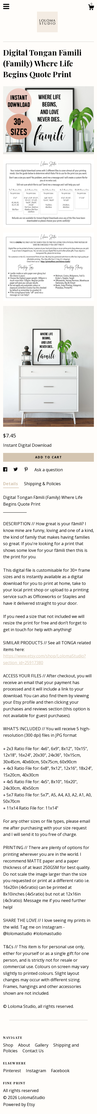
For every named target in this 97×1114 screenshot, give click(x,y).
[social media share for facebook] (5, 470)
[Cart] (91, 8)
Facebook (60, 1070)
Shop (8, 1045)
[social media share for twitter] (16, 470)
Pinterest (12, 1070)
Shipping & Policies (42, 484)
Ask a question (48, 470)
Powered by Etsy (19, 1104)
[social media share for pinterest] (26, 470)
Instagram (36, 1070)
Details (11, 484)
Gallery (42, 1045)
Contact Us (33, 1051)
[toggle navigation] (6, 6)
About (24, 1045)
